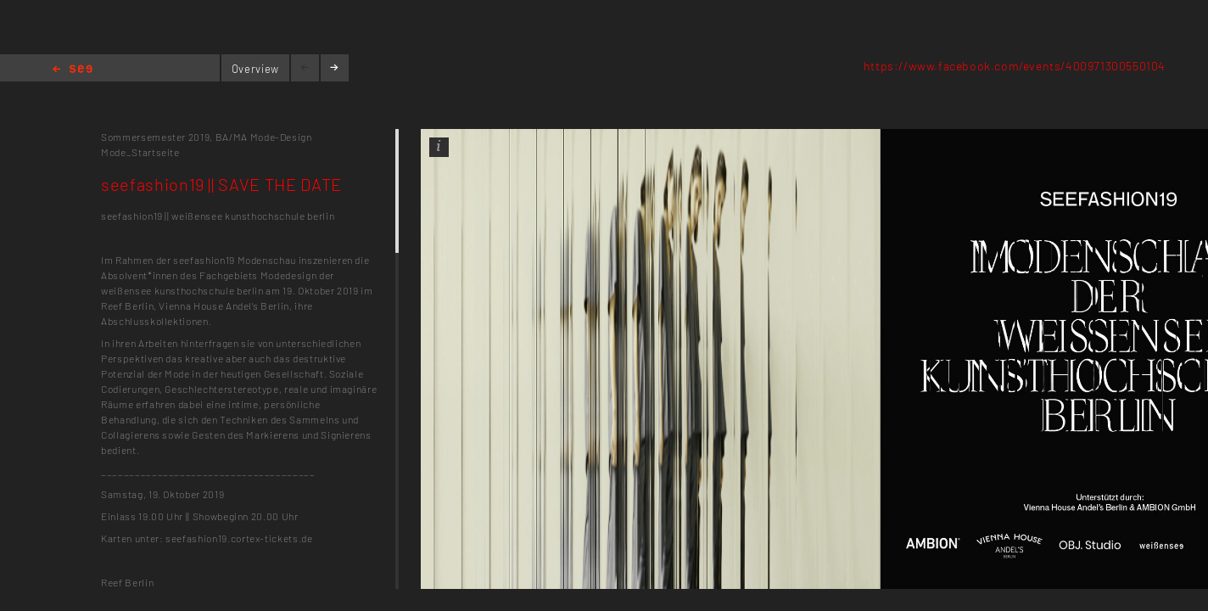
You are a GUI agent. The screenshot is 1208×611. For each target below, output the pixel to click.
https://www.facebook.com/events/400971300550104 (1015, 66)
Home (72, 70)
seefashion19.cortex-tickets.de (239, 538)
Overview (255, 69)
